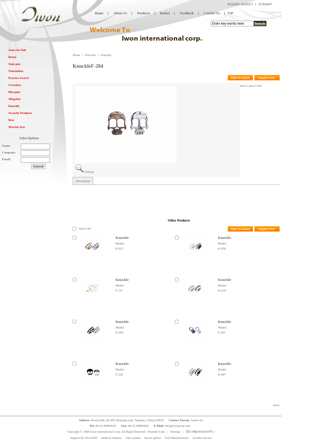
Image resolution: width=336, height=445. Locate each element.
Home (76, 55)
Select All (85, 228)
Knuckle (14, 106)
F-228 (119, 374)
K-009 (119, 332)
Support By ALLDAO (84, 437)
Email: (6, 159)
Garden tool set (202, 437)
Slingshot (14, 99)
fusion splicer (152, 437)
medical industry (111, 437)
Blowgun (14, 92)
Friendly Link (156, 431)
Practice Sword (18, 78)
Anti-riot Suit (17, 50)
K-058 (222, 248)
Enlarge (89, 171)
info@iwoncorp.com (178, 425)
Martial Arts (16, 127)
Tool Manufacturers (177, 437)
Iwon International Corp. (105, 431)
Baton (12, 57)
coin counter (133, 437)
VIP (230, 13)
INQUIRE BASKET (240, 4)
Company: (9, 152)
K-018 (222, 290)
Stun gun (14, 64)
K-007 (222, 374)
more (276, 405)
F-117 (119, 290)
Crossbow (14, 85)
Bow (11, 120)
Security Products (20, 113)
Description (83, 181)
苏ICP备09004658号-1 (200, 431)
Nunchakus (15, 71)
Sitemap (175, 431)
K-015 (119, 248)
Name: (6, 145)
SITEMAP (265, 4)
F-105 (221, 332)
